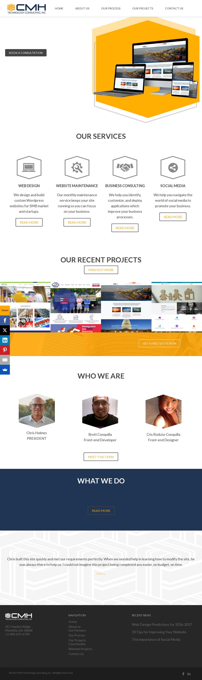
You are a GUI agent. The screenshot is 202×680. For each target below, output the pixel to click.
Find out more (101, 270)
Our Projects (142, 8)
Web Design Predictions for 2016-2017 (162, 624)
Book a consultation (26, 52)
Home (59, 8)
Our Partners (77, 630)
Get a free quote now (159, 343)
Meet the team (101, 457)
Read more (29, 222)
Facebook (183, 673)
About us (82, 8)
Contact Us (174, 8)
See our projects (66, 52)
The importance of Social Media (156, 639)
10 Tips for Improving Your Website (159, 632)
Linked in (189, 673)
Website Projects (80, 649)
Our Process (111, 8)
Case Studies (77, 644)
